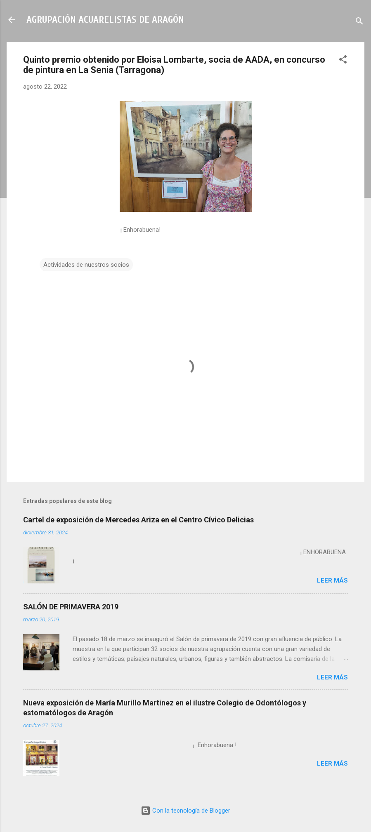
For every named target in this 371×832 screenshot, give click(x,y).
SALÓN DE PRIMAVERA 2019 (70, 606)
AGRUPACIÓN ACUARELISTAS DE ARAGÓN (105, 19)
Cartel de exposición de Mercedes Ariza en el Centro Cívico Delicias (138, 519)
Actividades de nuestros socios (86, 264)
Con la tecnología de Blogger (185, 810)
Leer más (332, 580)
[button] (343, 60)
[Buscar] (359, 22)
